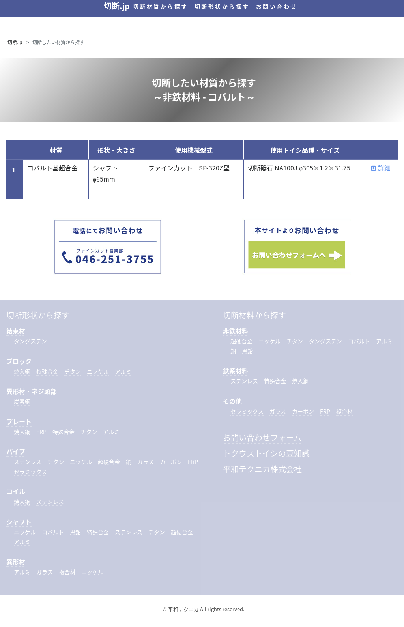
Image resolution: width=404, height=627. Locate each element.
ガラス (145, 462)
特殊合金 (47, 371)
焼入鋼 (22, 371)
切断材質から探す (160, 6)
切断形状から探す (222, 6)
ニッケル (98, 371)
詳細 (381, 167)
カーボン (171, 462)
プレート (19, 421)
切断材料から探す (254, 315)
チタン (72, 371)
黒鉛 (75, 532)
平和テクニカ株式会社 (262, 469)
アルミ (123, 371)
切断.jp (14, 42)
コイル (15, 491)
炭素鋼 (22, 401)
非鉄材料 (235, 330)
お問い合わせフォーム (262, 437)
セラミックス (30, 471)
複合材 (67, 572)
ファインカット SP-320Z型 (189, 167)
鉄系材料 (235, 370)
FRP (41, 432)
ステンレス (27, 462)
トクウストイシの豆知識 (266, 453)
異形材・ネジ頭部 (31, 391)
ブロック (19, 361)
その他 (232, 401)
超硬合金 (109, 462)
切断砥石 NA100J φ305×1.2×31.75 (299, 167)
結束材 (15, 330)
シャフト (19, 521)
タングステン (30, 341)
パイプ (15, 451)
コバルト (53, 532)
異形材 (15, 561)
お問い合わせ (276, 6)
